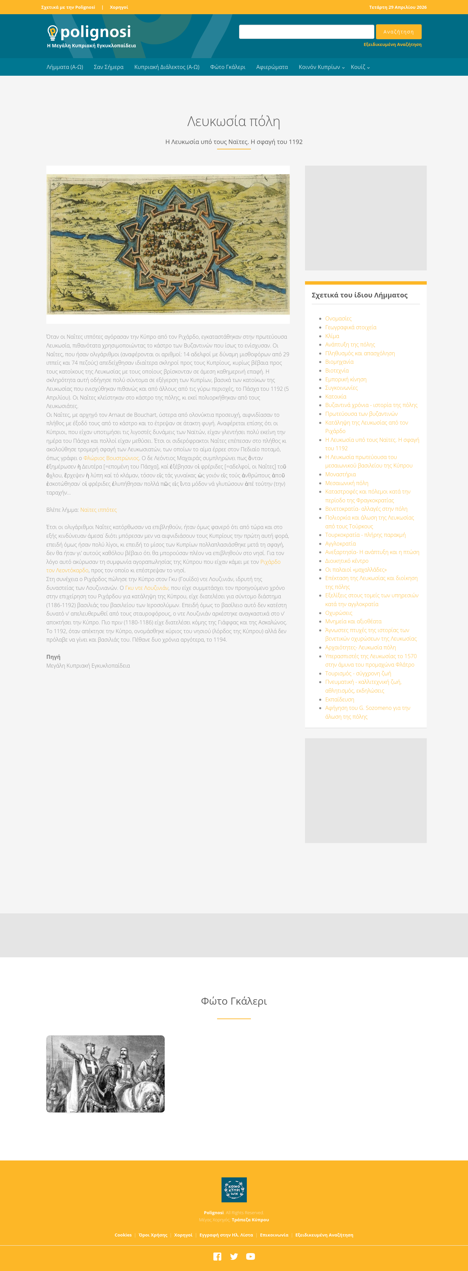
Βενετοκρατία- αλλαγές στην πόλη (366, 508)
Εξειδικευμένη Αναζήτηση (393, 44)
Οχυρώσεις (338, 613)
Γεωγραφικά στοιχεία (350, 327)
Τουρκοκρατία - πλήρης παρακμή (365, 534)
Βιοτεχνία (337, 370)
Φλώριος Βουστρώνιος (111, 458)
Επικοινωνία (274, 1235)
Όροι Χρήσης (153, 1235)
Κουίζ (358, 67)
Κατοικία (335, 396)
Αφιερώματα (272, 67)
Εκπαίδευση (339, 699)
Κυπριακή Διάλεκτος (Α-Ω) (167, 67)
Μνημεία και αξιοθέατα (353, 621)
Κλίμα (332, 336)
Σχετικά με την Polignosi (68, 7)
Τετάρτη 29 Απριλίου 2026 (398, 7)
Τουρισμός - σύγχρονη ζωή (358, 673)
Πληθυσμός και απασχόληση (360, 353)
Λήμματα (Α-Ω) (65, 67)
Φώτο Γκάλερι (227, 67)
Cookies (123, 1235)
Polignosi (214, 1212)
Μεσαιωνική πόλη (347, 483)
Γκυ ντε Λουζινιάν (146, 588)
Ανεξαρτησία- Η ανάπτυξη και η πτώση (372, 552)
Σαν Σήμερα (108, 67)
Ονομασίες (338, 318)
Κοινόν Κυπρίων (319, 67)
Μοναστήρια (340, 474)
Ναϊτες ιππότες (98, 509)
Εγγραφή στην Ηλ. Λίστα (226, 1235)
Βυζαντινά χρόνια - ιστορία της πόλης (371, 405)
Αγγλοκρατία (340, 543)
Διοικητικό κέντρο (347, 561)
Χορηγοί (119, 7)
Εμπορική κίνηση (346, 379)
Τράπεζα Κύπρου (250, 1220)
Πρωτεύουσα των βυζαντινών (361, 413)
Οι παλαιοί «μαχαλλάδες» (356, 569)
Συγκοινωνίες (341, 387)
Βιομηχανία (339, 361)
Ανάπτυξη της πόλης (350, 344)
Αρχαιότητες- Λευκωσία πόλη (360, 647)
